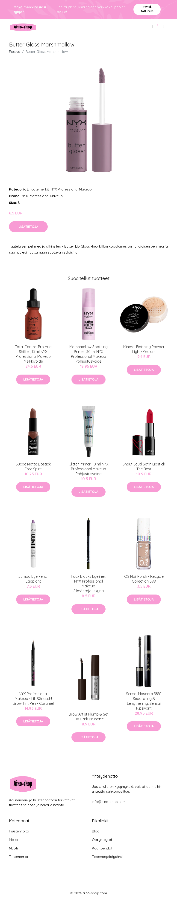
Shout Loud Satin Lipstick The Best (144, 466)
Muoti (13, 848)
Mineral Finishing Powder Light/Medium (144, 349)
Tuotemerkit (39, 189)
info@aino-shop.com (109, 802)
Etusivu (14, 51)
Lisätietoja (28, 227)
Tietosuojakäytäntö (108, 857)
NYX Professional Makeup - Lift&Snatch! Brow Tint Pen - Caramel (33, 698)
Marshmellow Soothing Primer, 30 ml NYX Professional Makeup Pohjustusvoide (88, 354)
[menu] (164, 26)
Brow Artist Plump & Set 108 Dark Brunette (89, 716)
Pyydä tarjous (147, 9)
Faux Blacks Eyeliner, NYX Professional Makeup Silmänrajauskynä (88, 583)
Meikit (13, 839)
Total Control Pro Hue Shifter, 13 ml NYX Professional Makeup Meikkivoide (33, 354)
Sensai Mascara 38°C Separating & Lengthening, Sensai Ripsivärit (144, 700)
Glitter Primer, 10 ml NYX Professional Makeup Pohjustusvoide (89, 469)
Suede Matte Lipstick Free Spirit (33, 466)
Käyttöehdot (102, 848)
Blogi (96, 831)
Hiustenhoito (19, 831)
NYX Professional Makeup (71, 189)
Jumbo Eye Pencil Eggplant (33, 578)
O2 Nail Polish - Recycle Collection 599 (144, 578)
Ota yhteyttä (102, 839)
